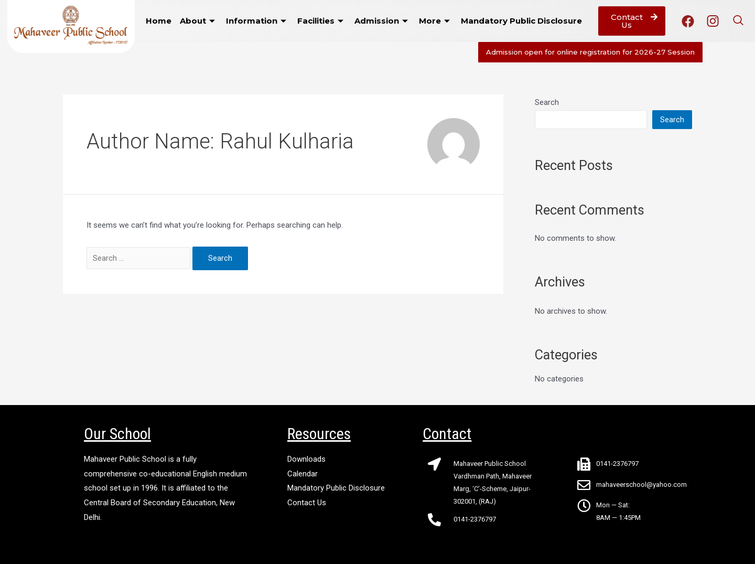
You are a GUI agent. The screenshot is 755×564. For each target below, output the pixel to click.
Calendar (302, 473)
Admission (382, 21)
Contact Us (306, 502)
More (435, 21)
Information (257, 21)
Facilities (321, 21)
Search (547, 102)
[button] (631, 21)
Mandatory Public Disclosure (521, 21)
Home (158, 21)
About (199, 21)
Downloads (306, 459)
